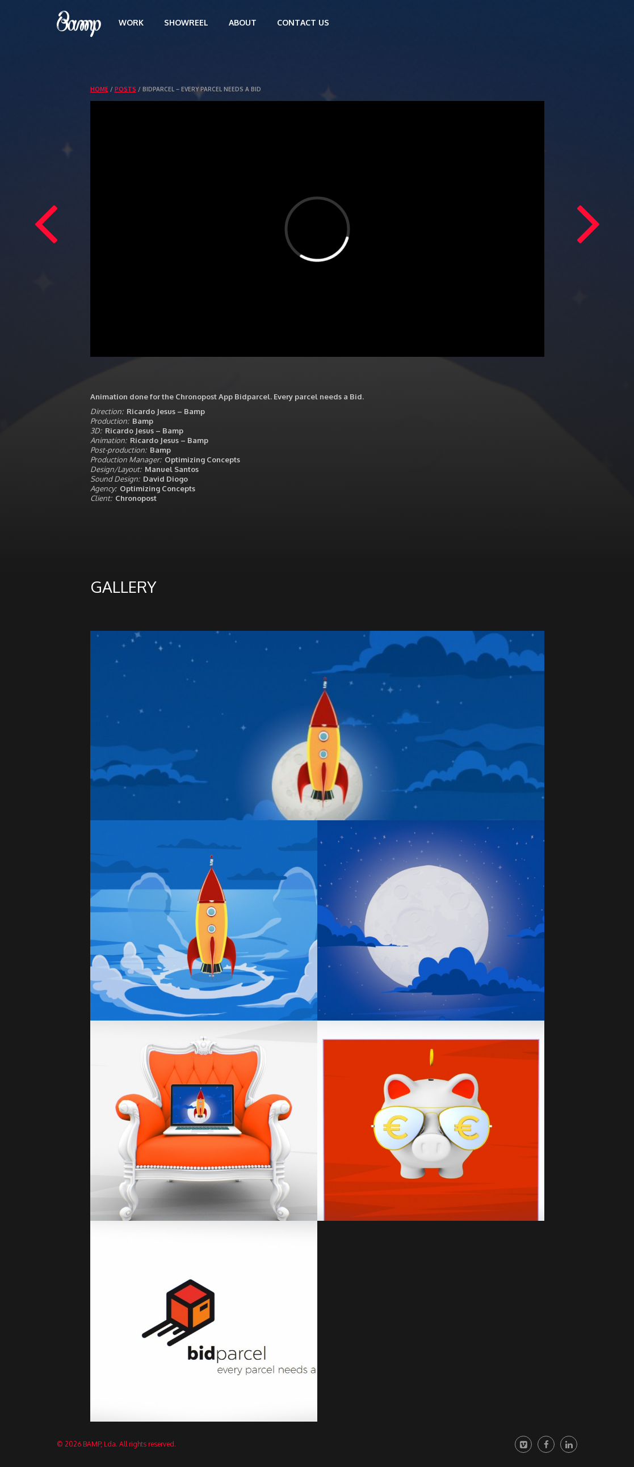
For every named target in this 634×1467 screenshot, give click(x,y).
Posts (125, 89)
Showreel (186, 22)
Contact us (303, 22)
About (243, 22)
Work (131, 22)
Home (99, 89)
